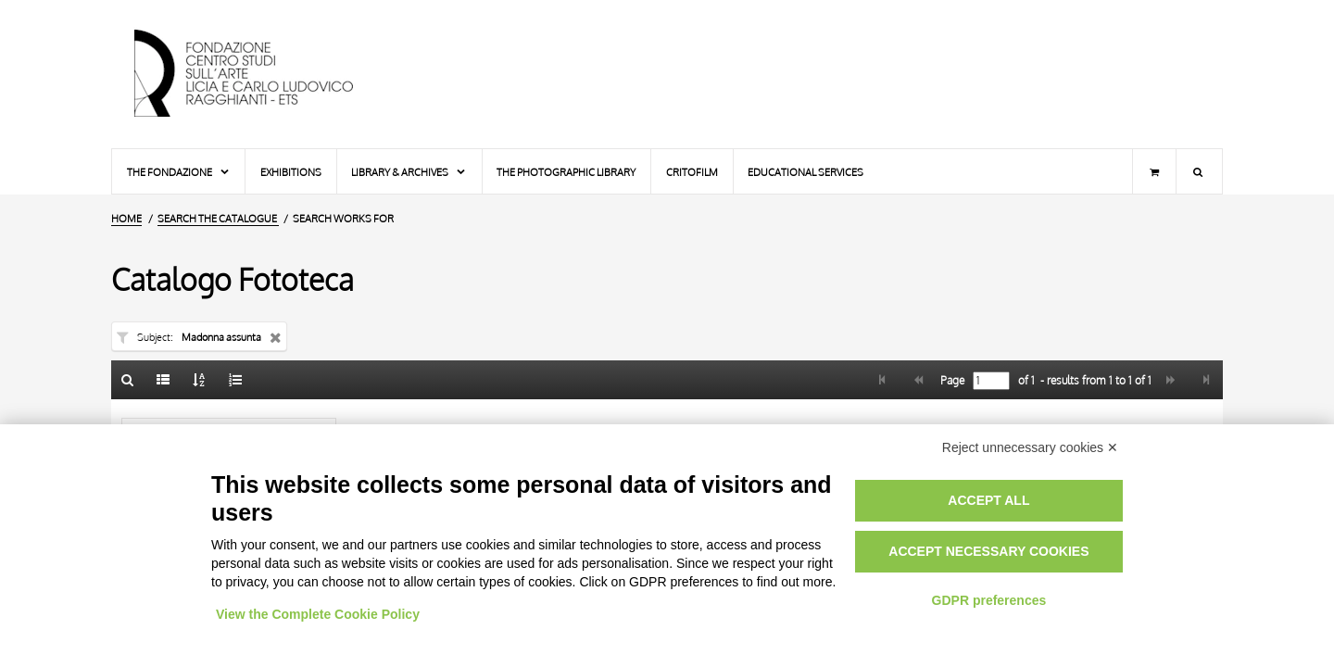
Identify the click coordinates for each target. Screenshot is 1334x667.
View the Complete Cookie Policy (318, 614)
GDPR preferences (989, 600)
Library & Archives (409, 172)
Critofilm (692, 172)
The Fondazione (179, 172)
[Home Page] (259, 74)
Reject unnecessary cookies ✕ (1030, 447)
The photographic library (566, 172)
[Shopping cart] (1154, 171)
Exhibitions (290, 172)
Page (951, 380)
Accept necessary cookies (988, 551)
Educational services (805, 172)
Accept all (988, 500)
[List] (164, 379)
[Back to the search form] (128, 379)
